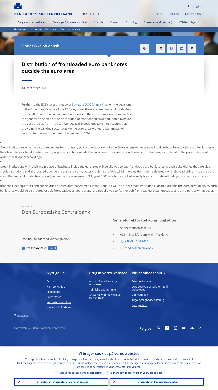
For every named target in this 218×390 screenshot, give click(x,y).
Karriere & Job (193, 14)
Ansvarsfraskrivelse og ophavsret (103, 283)
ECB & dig (174, 14)
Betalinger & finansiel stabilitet (70, 22)
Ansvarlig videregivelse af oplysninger (105, 296)
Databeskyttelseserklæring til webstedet (150, 288)
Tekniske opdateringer (103, 289)
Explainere (53, 292)
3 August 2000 (81, 104)
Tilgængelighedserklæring (148, 300)
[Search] (171, 6)
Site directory (23, 315)
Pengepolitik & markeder (32, 22)
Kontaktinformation (59, 302)
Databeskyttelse (142, 281)
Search (188, 6)
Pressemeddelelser (70, 29)
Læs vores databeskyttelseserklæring (81, 371)
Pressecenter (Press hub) (158, 22)
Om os (159, 14)
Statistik (98, 22)
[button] (193, 6)
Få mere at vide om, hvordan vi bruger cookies (136, 371)
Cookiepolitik (140, 294)
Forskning (131, 22)
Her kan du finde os (59, 307)
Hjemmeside (20, 29)
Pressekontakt (36, 248)
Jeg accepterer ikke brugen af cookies (157, 381)
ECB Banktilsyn (189, 22)
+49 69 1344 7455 (136, 241)
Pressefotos (54, 297)
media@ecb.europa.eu (140, 248)
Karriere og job (56, 286)
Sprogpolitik (139, 305)
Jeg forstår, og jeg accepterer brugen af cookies (61, 381)
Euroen (114, 22)
